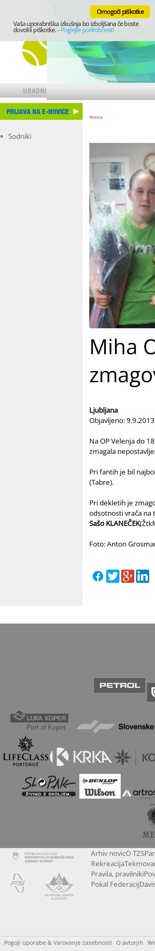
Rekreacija (107, 863)
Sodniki (19, 136)
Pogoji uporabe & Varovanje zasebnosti (58, 942)
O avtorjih (129, 942)
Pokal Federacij (115, 884)
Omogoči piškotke (120, 11)
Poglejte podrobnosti (87, 30)
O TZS (135, 853)
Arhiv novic (108, 853)
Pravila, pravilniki (117, 874)
